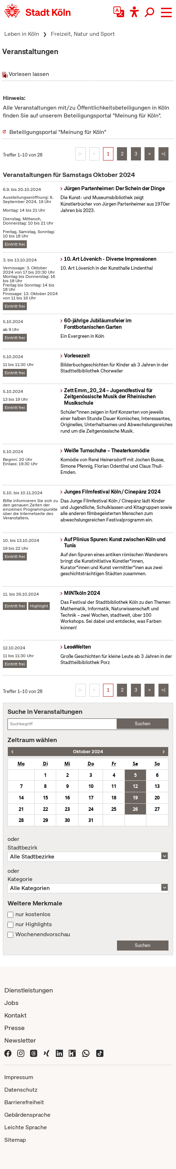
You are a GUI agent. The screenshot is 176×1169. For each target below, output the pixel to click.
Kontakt (15, 1015)
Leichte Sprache (25, 1127)
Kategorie (88, 875)
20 (157, 797)
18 (113, 797)
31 (90, 820)
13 (157, 786)
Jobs (11, 1003)
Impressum (18, 1077)
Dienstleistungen (28, 990)
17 (90, 797)
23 (67, 809)
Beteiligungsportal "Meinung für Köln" (57, 132)
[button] (166, 12)
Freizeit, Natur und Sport (83, 34)
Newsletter (20, 1040)
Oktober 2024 (88, 752)
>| (163, 154)
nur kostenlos (32, 914)
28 (21, 820)
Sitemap (15, 1140)
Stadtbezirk (88, 843)
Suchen (142, 724)
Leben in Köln (21, 34)
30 (67, 820)
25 (113, 809)
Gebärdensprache (27, 1115)
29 (45, 820)
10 (90, 786)
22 (45, 809)
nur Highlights (33, 924)
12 (135, 786)
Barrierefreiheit (24, 1102)
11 (113, 786)
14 (21, 797)
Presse (14, 1028)
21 (21, 809)
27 (157, 809)
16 (67, 797)
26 (135, 809)
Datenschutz (21, 1089)
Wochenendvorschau (42, 934)
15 (45, 797)
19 (135, 797)
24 (90, 809)
